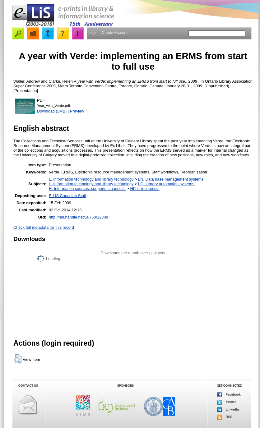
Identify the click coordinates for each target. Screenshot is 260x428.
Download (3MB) (52, 111)
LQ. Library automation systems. (166, 184)
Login (92, 32)
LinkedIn (228, 409)
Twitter (226, 402)
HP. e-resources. (144, 188)
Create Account (114, 32)
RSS (224, 417)
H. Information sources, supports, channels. (87, 188)
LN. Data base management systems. (171, 179)
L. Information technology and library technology (91, 179)
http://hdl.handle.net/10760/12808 (78, 217)
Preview (77, 111)
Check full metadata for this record (43, 227)
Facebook (229, 394)
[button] (17, 359)
